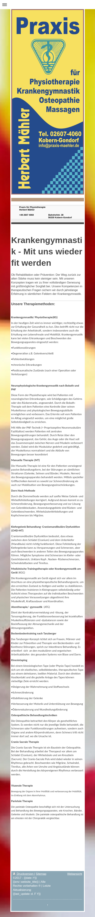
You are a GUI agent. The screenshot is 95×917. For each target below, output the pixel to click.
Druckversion (23, 873)
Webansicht (74, 873)
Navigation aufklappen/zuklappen (47, 4)
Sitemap (41, 873)
